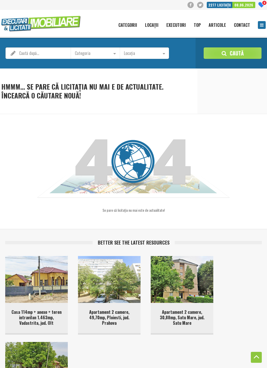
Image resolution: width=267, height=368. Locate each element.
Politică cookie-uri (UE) (192, 355)
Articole (217, 25)
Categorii (127, 25)
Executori (176, 25)
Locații (152, 25)
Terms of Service (84, 360)
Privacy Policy (61, 360)
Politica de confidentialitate (231, 355)
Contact (242, 25)
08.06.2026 (243, 5)
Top (197, 25)
